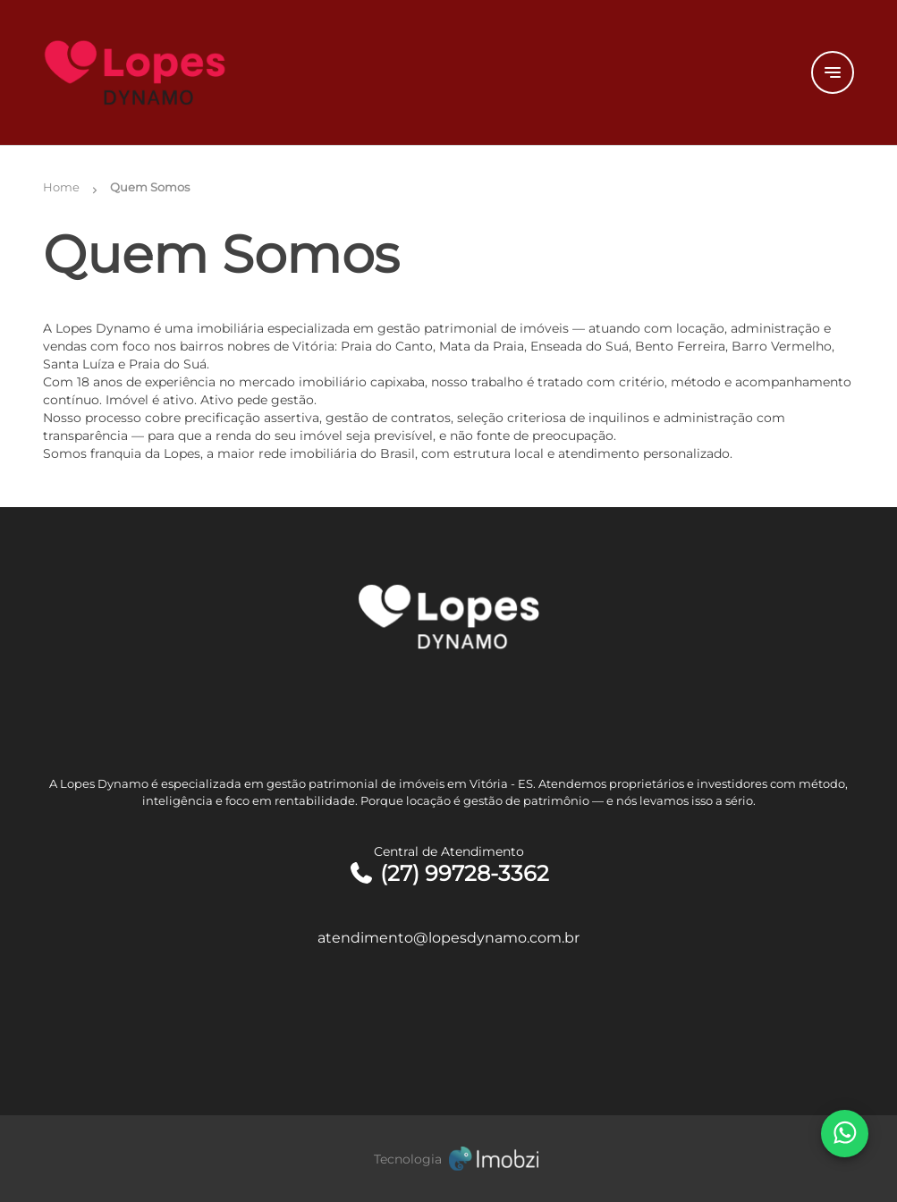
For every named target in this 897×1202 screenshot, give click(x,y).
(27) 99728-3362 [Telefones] (448, 873)
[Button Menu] (832, 72)
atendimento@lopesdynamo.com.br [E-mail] (448, 937)
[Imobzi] (449, 1158)
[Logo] (178, 72)
